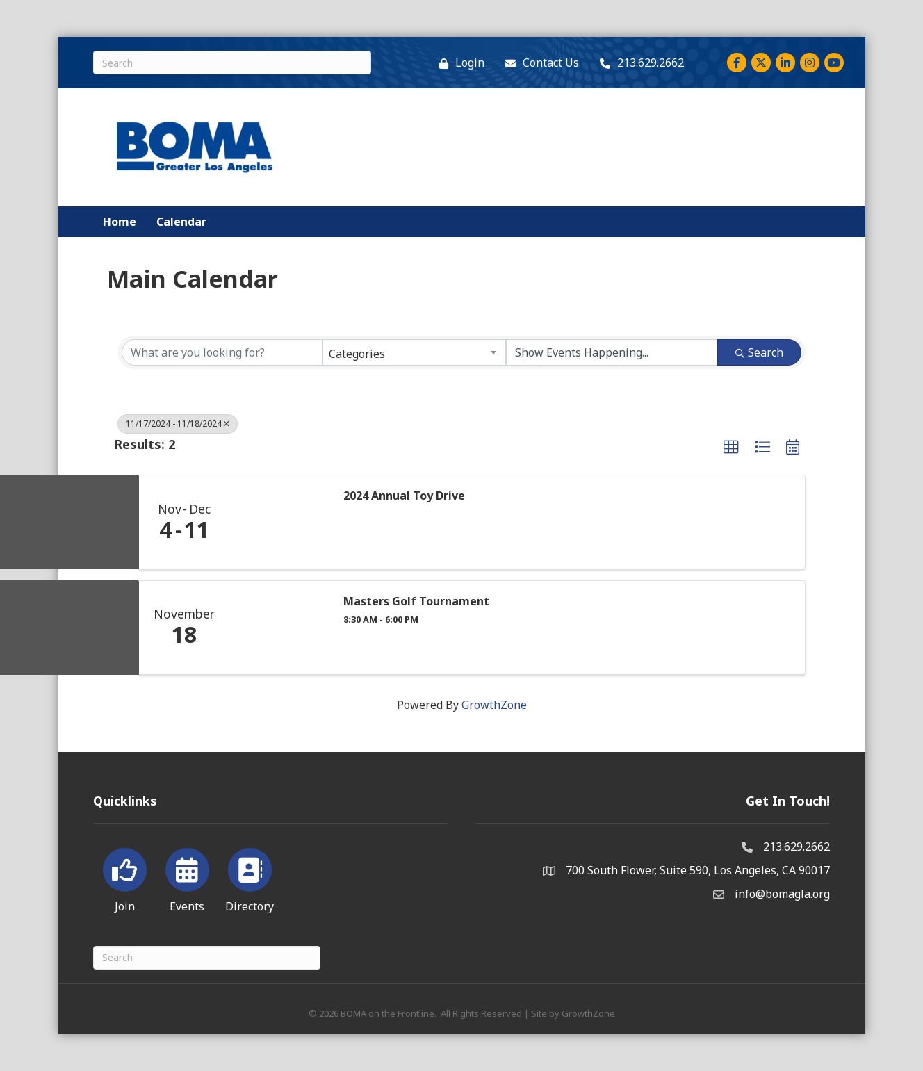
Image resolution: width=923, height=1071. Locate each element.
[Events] (187, 878)
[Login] (458, 63)
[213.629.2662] (638, 63)
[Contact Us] (538, 63)
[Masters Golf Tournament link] (279, 627)
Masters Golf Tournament (416, 601)
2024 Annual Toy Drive (404, 495)
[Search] (232, 62)
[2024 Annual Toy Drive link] (279, 522)
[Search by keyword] (222, 352)
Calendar (181, 221)
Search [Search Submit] (759, 352)
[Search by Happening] (612, 352)
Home (119, 221)
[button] (731, 447)
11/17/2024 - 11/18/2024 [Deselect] (177, 424)
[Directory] (250, 878)
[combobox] (413, 352)
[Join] (125, 878)
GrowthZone (494, 704)
